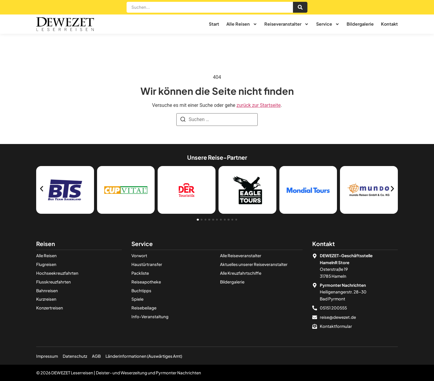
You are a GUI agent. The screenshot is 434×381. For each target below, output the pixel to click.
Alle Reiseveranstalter (240, 255)
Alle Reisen (241, 24)
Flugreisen (46, 264)
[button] (41, 188)
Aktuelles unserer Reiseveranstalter (254, 264)
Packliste (140, 273)
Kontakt (389, 24)
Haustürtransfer (146, 264)
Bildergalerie (360, 24)
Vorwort (139, 255)
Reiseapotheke (146, 281)
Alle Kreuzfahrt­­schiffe (240, 273)
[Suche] (300, 7)
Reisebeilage (143, 307)
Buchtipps (141, 290)
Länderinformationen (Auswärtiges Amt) (143, 356)
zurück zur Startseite (259, 105)
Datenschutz (75, 356)
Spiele (137, 299)
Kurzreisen (46, 299)
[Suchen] (183, 120)
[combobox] (210, 7)
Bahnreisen (47, 290)
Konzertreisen (49, 307)
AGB (96, 356)
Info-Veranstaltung (149, 316)
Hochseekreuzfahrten (57, 273)
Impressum (47, 356)
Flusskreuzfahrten (53, 281)
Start (214, 24)
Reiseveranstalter (286, 24)
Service (327, 24)
